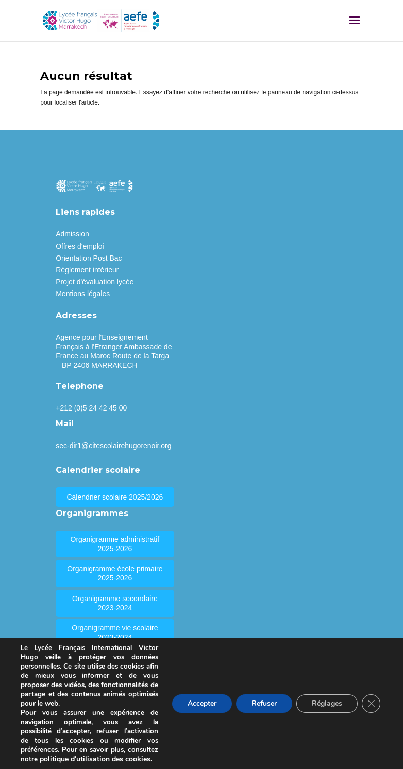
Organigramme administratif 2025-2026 (115, 544)
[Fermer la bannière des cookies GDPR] (371, 703)
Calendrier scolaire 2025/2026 (114, 497)
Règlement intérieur (87, 270)
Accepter (202, 703)
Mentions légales (83, 293)
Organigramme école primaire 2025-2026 (114, 573)
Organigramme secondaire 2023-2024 (115, 603)
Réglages (327, 703)
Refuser (264, 703)
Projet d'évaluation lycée (94, 282)
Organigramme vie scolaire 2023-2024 (115, 632)
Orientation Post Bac (89, 258)
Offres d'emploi (80, 246)
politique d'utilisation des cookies (95, 759)
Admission (72, 234)
